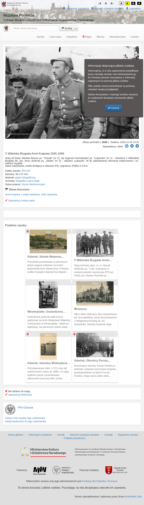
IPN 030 (26, 170)
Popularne (71, 36)
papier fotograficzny (25, 177)
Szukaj (67, 28)
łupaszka (52, 194)
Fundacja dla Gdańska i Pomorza (99, 481)
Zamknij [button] (113, 108)
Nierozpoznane (117, 36)
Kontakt (109, 434)
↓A (99, 3)
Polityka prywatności (74, 438)
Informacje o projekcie (76, 8)
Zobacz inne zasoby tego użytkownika (25, 418)
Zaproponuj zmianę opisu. (20, 200)
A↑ (112, 3)
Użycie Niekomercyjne (33, 184)
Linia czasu (55, 36)
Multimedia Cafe (133, 496)
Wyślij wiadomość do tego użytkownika (25, 421)
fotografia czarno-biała (27, 181)
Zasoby (40, 36)
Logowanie (133, 8)
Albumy (100, 36)
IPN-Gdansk (25, 407)
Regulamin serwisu (128, 434)
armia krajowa (12, 194)
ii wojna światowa (30, 194)
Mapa (86, 36)
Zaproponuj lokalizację (18, 394)
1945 (43, 194)
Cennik (61, 434)
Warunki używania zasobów (107, 8)
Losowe (135, 36)
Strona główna (15, 434)
